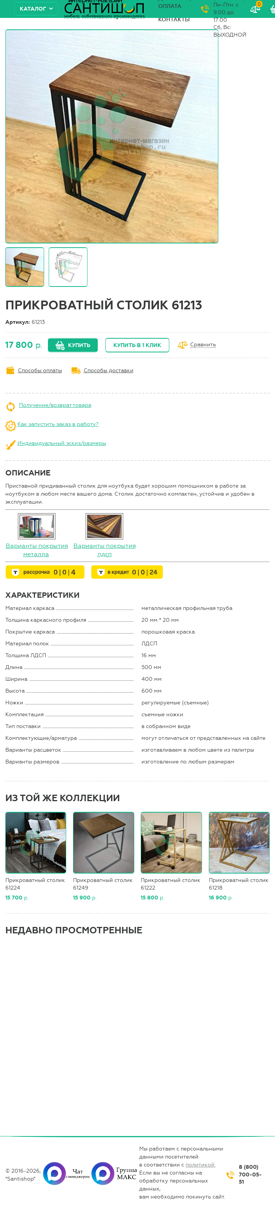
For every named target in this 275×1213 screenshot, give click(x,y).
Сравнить (203, 345)
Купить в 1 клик (137, 345)
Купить (79, 345)
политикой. (201, 1165)
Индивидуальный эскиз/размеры (61, 443)
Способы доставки (109, 370)
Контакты (174, 19)
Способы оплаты (40, 370)
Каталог (33, 9)
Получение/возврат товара (55, 405)
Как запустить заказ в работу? (58, 424)
